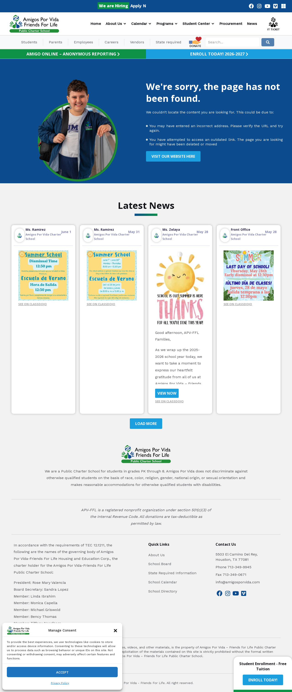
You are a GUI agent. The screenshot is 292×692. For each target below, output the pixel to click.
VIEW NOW (166, 393)
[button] (115, 630)
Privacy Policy (60, 683)
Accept (62, 672)
